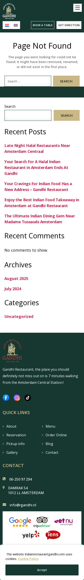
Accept (42, 570)
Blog (49, 443)
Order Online (56, 435)
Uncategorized (18, 316)
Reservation (16, 435)
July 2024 (12, 288)
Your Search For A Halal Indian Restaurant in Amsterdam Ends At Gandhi (36, 167)
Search (9, 106)
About (11, 426)
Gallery (12, 452)
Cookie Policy (28, 559)
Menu (50, 426)
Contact (52, 452)
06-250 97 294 (20, 479)
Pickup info (15, 443)
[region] (42, 562)
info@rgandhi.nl (23, 505)
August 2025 (16, 278)
